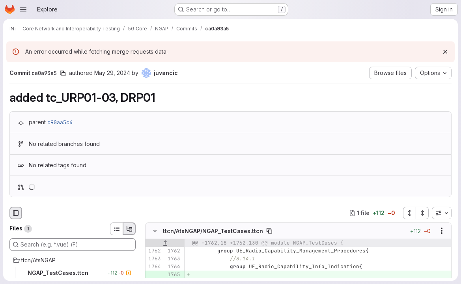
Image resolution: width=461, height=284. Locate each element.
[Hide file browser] (15, 213)
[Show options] (441, 230)
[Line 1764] (154, 267)
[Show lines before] (165, 243)
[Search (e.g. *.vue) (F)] (72, 244)
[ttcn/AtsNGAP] (72, 260)
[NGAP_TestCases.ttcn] (72, 273)
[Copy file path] (269, 230)
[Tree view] (129, 228)
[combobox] (442, 213)
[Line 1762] (154, 251)
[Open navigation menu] (23, 9)
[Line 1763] (154, 259)
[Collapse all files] (422, 213)
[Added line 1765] (173, 274)
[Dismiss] (445, 51)
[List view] (116, 228)
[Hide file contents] (155, 230)
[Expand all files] (409, 213)
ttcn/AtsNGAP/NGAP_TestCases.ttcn (213, 231)
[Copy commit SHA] (62, 73)
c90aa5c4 (60, 122)
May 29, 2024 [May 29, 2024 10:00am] (112, 72)
